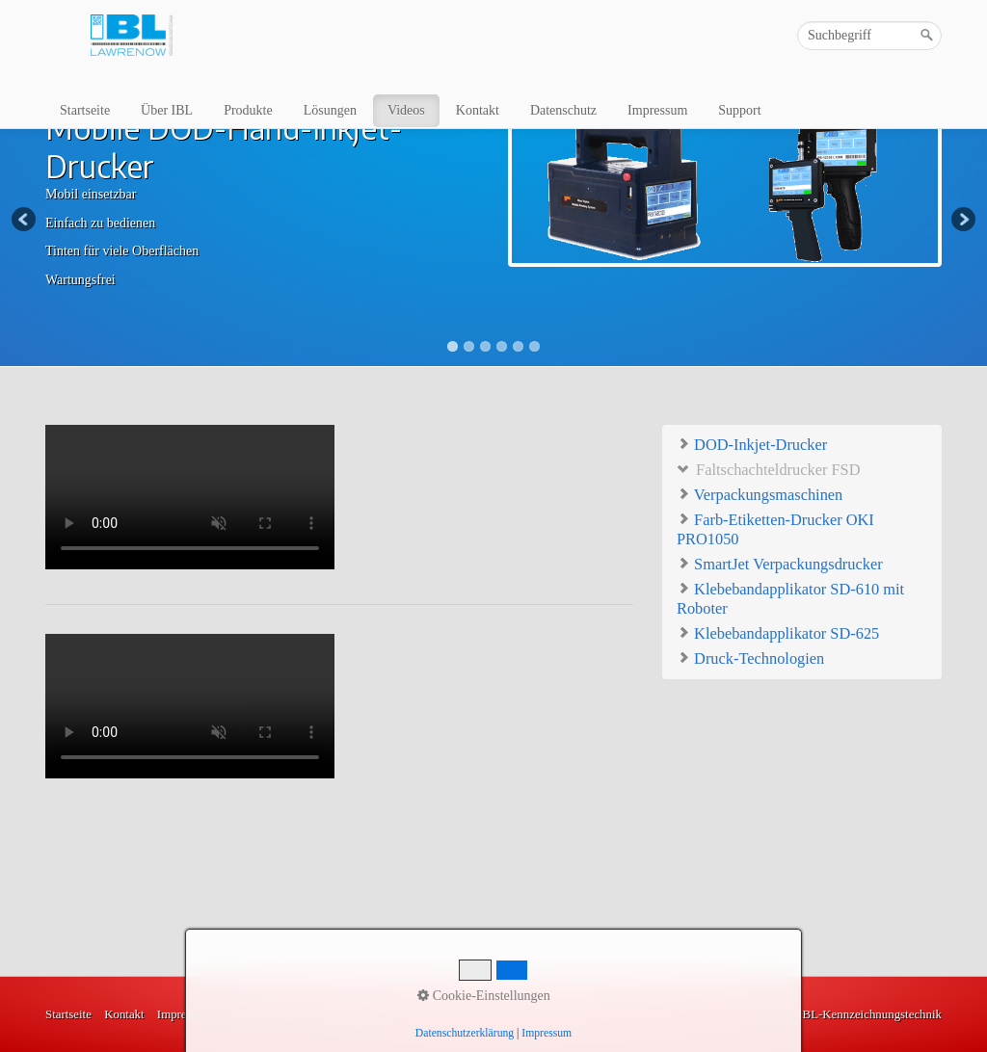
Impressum (657, 110)
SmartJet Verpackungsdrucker (780, 563)
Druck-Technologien (750, 657)
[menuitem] (85, 110)
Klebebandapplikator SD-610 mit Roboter (790, 598)
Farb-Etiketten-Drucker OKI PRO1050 (775, 528)
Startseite (85, 110)
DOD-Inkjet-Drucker (752, 444)
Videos (406, 110)
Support (739, 110)
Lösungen (330, 110)
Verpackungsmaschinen (759, 494)
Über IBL (167, 110)
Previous (25, 220)
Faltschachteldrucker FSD (768, 469)
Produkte (248, 110)
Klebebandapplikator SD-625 (778, 632)
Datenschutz (563, 110)
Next (961, 220)
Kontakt (477, 110)
